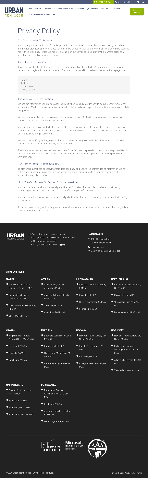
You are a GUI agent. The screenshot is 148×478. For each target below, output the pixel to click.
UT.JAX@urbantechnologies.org (105, 251)
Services (48, 9)
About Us (38, 9)
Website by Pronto (133, 473)
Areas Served (105, 9)
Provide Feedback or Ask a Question (43, 14)
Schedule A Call (103, 2)
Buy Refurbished (91, 9)
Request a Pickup (137, 11)
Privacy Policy (117, 473)
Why (30, 9)
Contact (116, 9)
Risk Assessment (76, 9)
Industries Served (61, 9)
